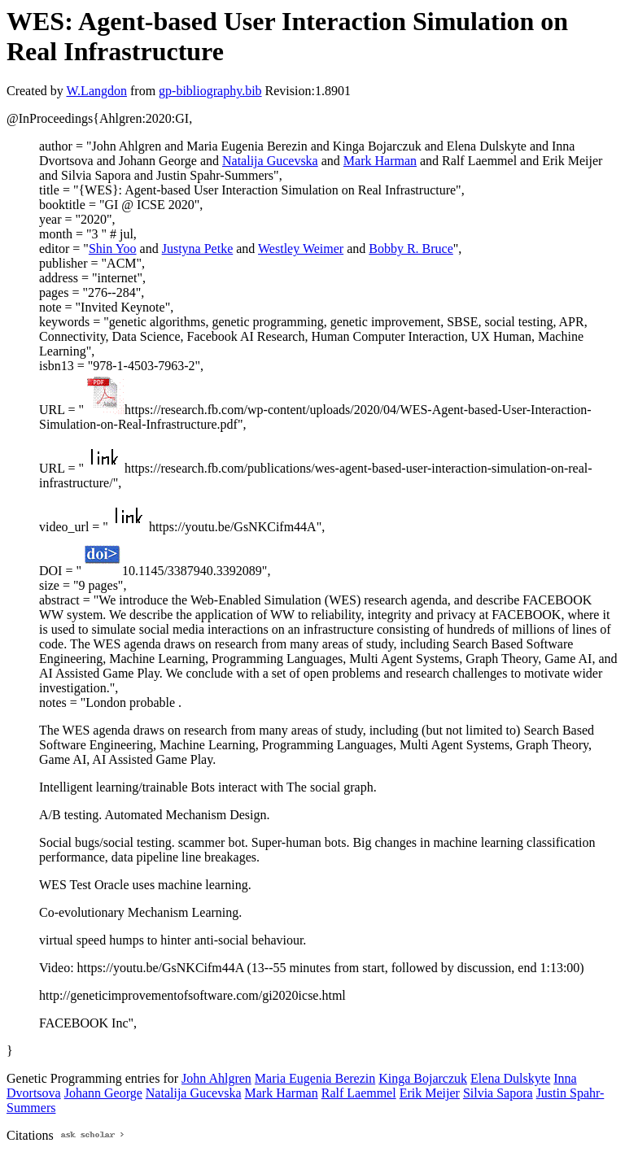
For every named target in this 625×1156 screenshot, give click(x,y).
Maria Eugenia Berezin (315, 1078)
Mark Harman (380, 161)
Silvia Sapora (498, 1093)
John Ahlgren (216, 1078)
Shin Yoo (113, 248)
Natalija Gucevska (270, 161)
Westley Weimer (300, 248)
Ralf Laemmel (358, 1093)
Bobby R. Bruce (411, 248)
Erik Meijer (430, 1093)
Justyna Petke (198, 248)
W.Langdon (96, 91)
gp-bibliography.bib (210, 91)
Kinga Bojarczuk (422, 1078)
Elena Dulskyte (510, 1078)
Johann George (103, 1093)
